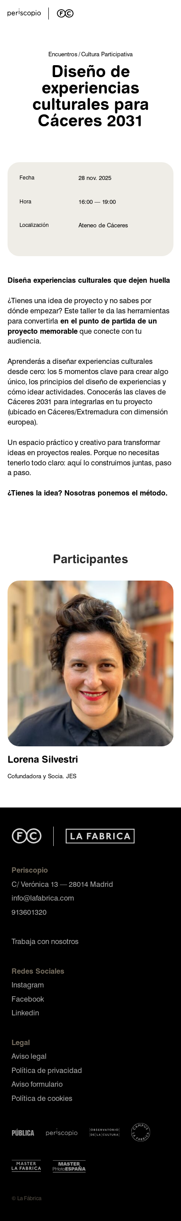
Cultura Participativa (107, 54)
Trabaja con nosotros (45, 941)
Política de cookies (42, 1098)
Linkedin (25, 1012)
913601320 (29, 912)
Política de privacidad (47, 1070)
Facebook (28, 998)
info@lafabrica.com (43, 897)
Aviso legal (29, 1056)
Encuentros (62, 54)
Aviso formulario (37, 1083)
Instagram (28, 984)
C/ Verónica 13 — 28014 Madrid (62, 884)
